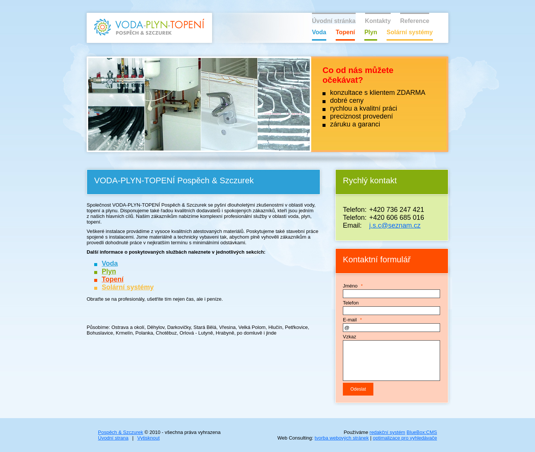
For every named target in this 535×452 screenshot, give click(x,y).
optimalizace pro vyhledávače (405, 438)
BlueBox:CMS (422, 432)
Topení (345, 32)
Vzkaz (349, 336)
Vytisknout (148, 438)
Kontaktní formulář (377, 259)
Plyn (370, 32)
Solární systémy (410, 32)
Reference (414, 21)
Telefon (351, 303)
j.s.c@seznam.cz (394, 225)
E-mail (350, 320)
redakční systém (387, 432)
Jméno (350, 286)
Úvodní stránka (334, 21)
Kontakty (378, 21)
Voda (319, 32)
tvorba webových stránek (342, 438)
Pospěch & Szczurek (120, 432)
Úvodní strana (113, 438)
